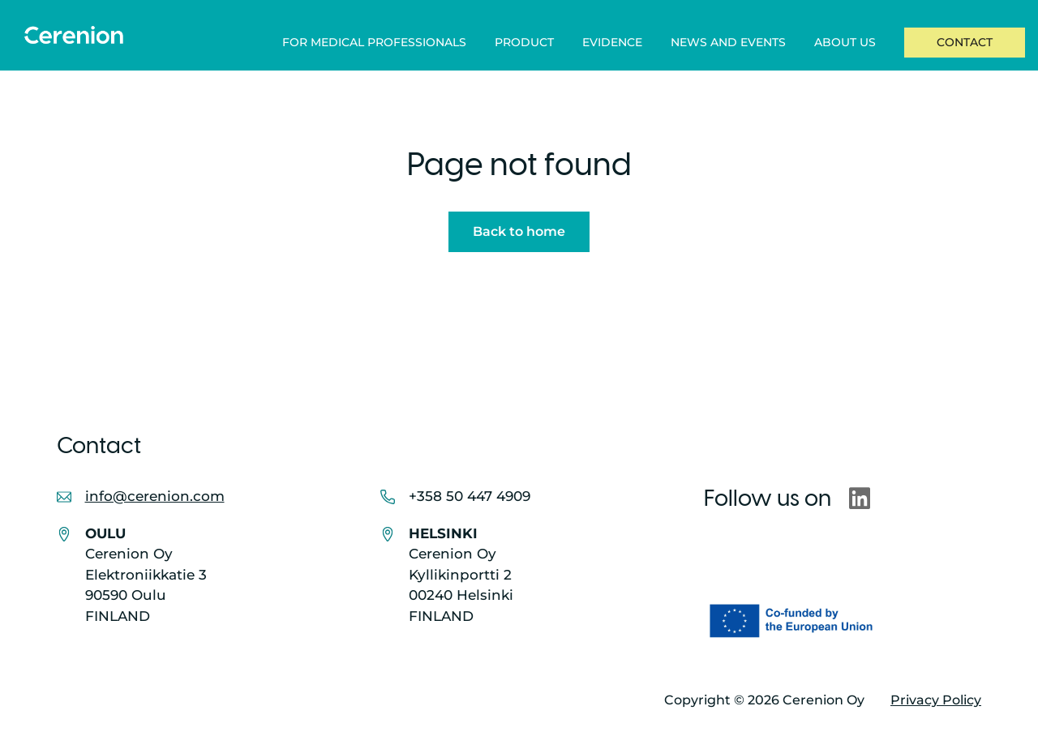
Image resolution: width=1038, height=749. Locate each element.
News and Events (728, 42)
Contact (965, 42)
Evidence (612, 42)
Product (524, 42)
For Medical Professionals (374, 42)
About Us (845, 42)
